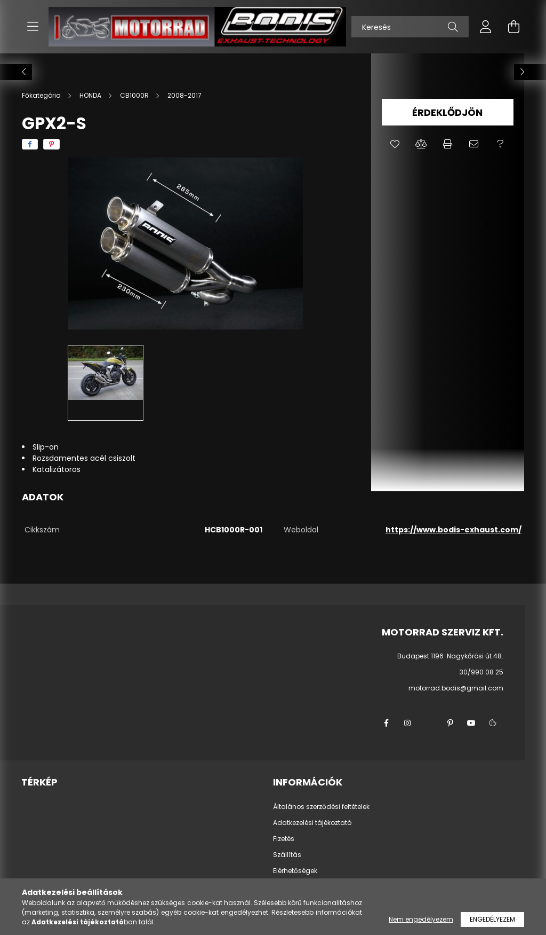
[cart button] (513, 26)
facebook (386, 723)
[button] (395, 144)
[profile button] (485, 26)
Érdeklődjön (447, 112)
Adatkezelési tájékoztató (312, 823)
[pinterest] (51, 144)
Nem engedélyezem (421, 919)
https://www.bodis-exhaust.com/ (453, 529)
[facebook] (30, 144)
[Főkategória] (42, 95)
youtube (471, 723)
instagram (407, 723)
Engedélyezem (492, 919)
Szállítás (287, 855)
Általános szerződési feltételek (321, 807)
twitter (428, 723)
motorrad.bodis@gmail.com (455, 688)
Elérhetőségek (295, 871)
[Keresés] (410, 26)
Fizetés (283, 839)
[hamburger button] (32, 26)
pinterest (450, 723)
